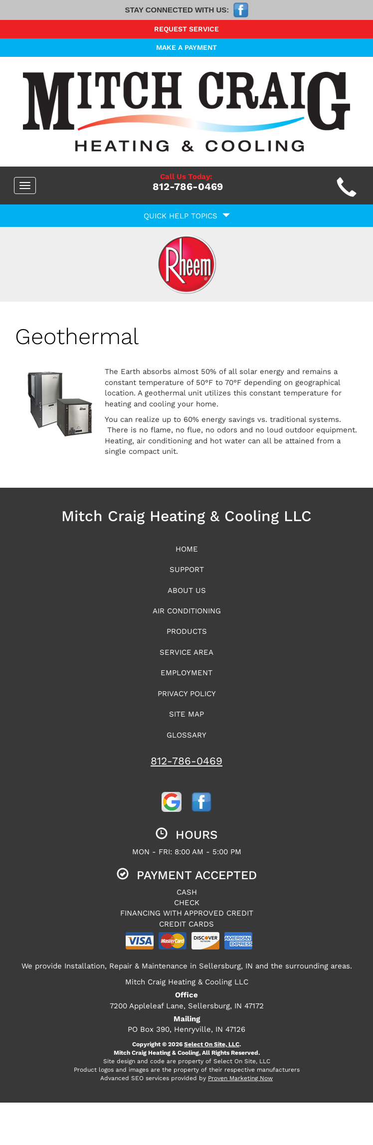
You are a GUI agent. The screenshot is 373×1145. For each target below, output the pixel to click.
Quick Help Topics (187, 215)
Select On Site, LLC (211, 1044)
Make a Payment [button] (186, 47)
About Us (187, 590)
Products (187, 631)
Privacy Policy (187, 693)
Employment (186, 672)
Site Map (186, 714)
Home (187, 549)
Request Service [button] (186, 29)
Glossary (186, 735)
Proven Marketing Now (240, 1078)
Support (187, 569)
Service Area (186, 652)
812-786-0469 (186, 761)
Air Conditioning (187, 610)
